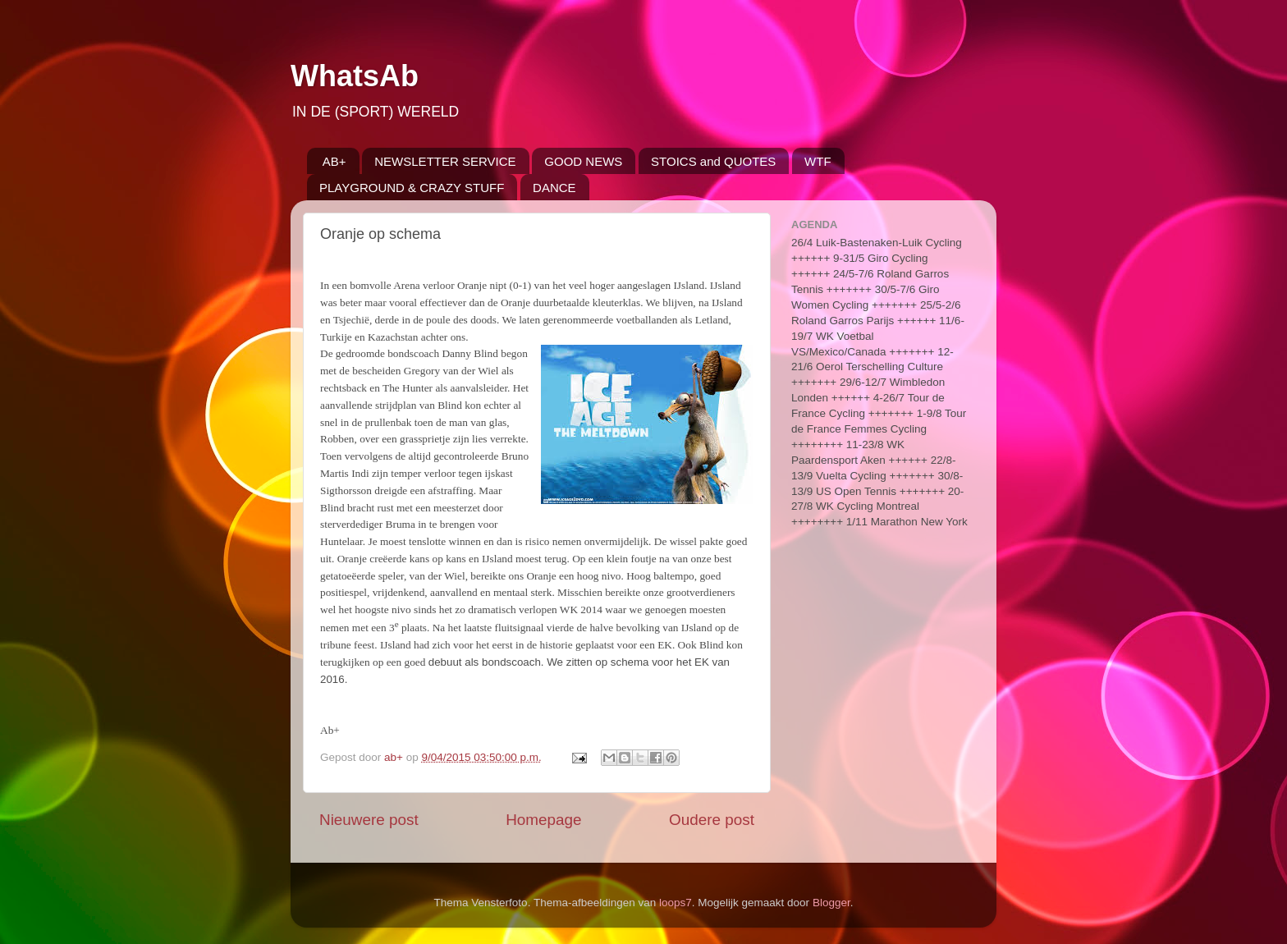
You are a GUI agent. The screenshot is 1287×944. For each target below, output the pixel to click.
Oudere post (711, 819)
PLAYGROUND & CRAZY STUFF (411, 188)
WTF (817, 161)
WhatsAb (355, 76)
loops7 (675, 902)
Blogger (831, 902)
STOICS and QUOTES (713, 161)
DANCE (554, 188)
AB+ (334, 161)
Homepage (543, 819)
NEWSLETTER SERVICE (444, 161)
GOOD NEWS (583, 161)
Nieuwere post (369, 819)
